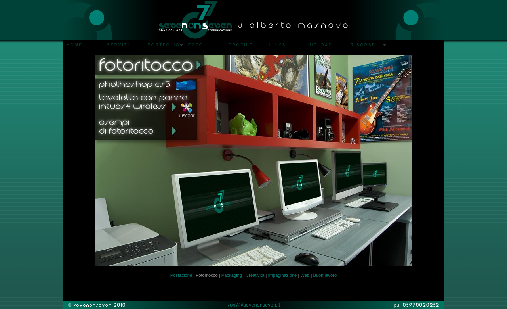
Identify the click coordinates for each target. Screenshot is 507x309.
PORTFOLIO (163, 45)
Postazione (181, 275)
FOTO (195, 45)
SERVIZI (118, 45)
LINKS (277, 45)
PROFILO (241, 45)
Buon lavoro (325, 275)
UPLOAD (321, 45)
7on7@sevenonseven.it (253, 305)
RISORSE (362, 45)
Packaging (231, 275)
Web (304, 275)
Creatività (255, 275)
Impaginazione (282, 275)
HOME (75, 45)
